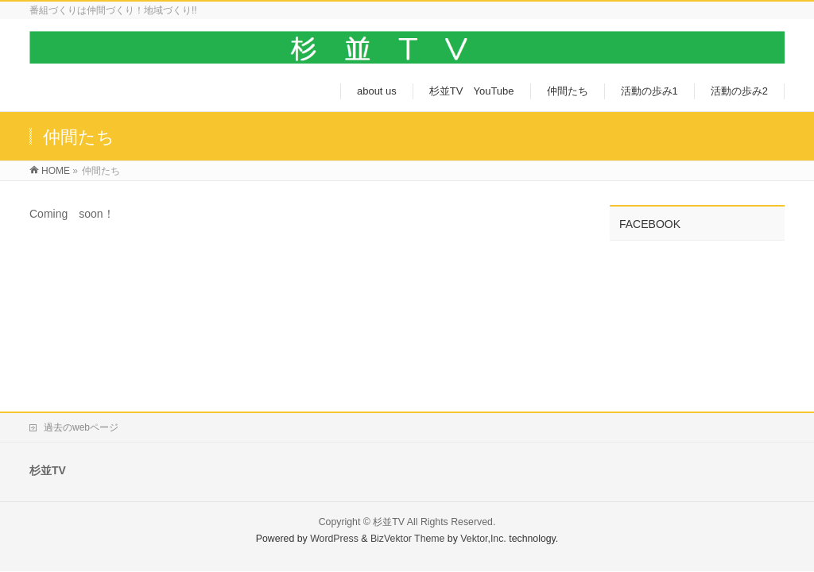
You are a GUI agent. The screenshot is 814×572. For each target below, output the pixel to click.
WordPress (334, 538)
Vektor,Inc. (483, 538)
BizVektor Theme (407, 538)
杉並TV (389, 522)
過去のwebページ (81, 427)
